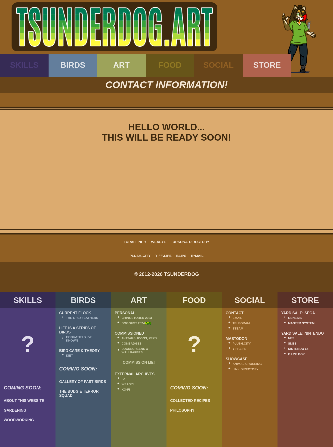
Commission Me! (139, 362)
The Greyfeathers (82, 318)
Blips (181, 255)
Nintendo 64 (298, 349)
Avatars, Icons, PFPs (139, 338)
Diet (69, 355)
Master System (301, 323)
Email (237, 318)
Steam (237, 328)
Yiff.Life (163, 255)
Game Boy (296, 354)
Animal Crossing (247, 364)
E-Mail (197, 255)
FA (123, 379)
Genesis (295, 318)
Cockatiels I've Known (79, 338)
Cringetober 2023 (136, 318)
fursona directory (189, 241)
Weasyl (158, 241)
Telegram (241, 323)
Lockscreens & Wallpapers (134, 350)
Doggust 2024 (133, 323)
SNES (292, 343)
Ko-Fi (125, 389)
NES (291, 338)
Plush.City (140, 255)
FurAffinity (135, 241)
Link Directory (245, 369)
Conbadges (131, 343)
